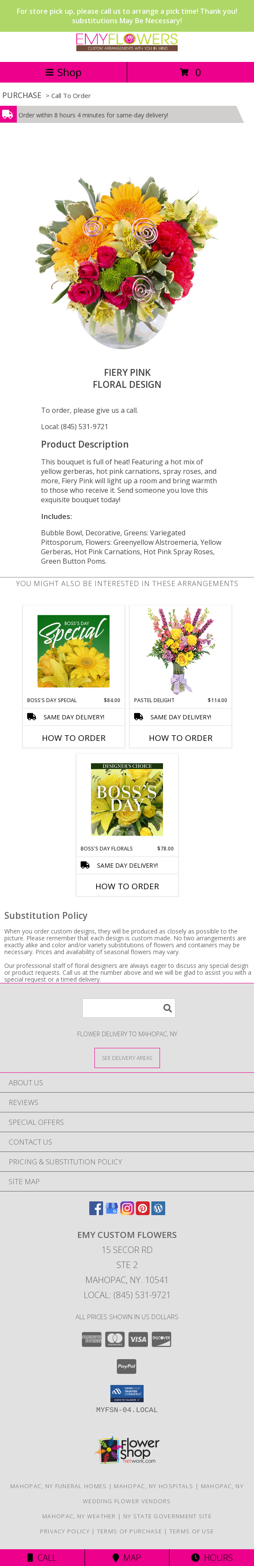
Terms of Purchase (129, 1531)
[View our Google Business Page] (112, 1212)
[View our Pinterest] (143, 1212)
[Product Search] (129, 1008)
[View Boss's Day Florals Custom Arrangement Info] (127, 799)
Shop (63, 72)
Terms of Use (191, 1531)
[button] (127, 1393)
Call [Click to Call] (42, 1557)
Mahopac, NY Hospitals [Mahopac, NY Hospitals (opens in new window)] (153, 1486)
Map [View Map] (127, 1557)
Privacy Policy (65, 1531)
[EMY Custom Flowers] (127, 49)
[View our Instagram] (127, 1212)
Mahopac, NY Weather (79, 1516)
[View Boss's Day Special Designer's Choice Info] (74, 651)
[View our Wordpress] (158, 1212)
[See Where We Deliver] (127, 1057)
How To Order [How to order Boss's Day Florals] (127, 886)
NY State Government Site (167, 1516)
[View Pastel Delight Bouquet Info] (180, 651)
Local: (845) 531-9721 (74, 426)
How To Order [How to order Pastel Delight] (181, 737)
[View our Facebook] (96, 1212)
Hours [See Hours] (212, 1557)
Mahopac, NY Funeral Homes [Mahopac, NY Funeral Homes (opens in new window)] (58, 1486)
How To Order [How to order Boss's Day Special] (74, 737)
